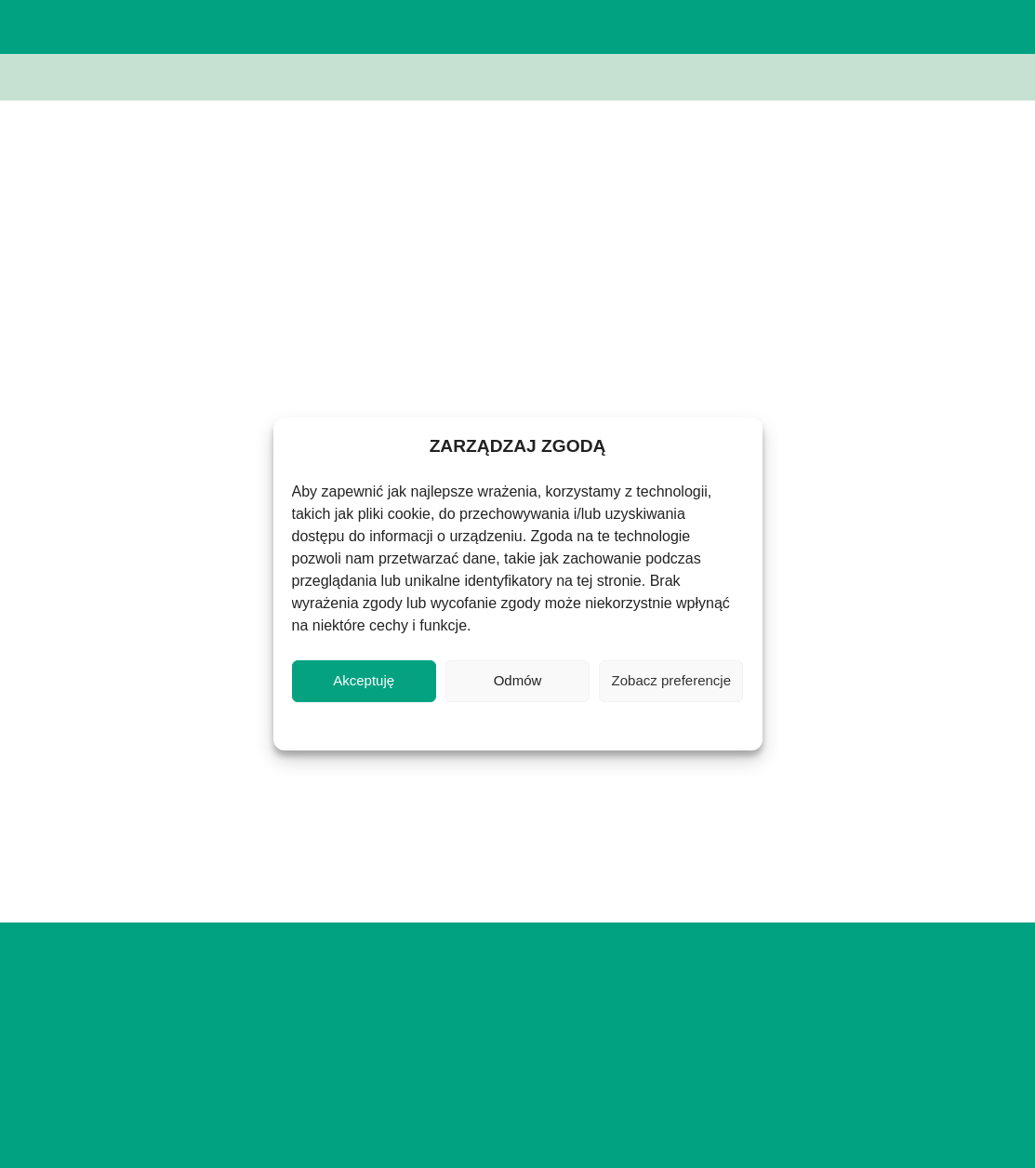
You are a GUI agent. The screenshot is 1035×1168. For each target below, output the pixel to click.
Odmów (518, 680)
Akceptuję (363, 680)
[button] (903, 27)
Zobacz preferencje (671, 680)
